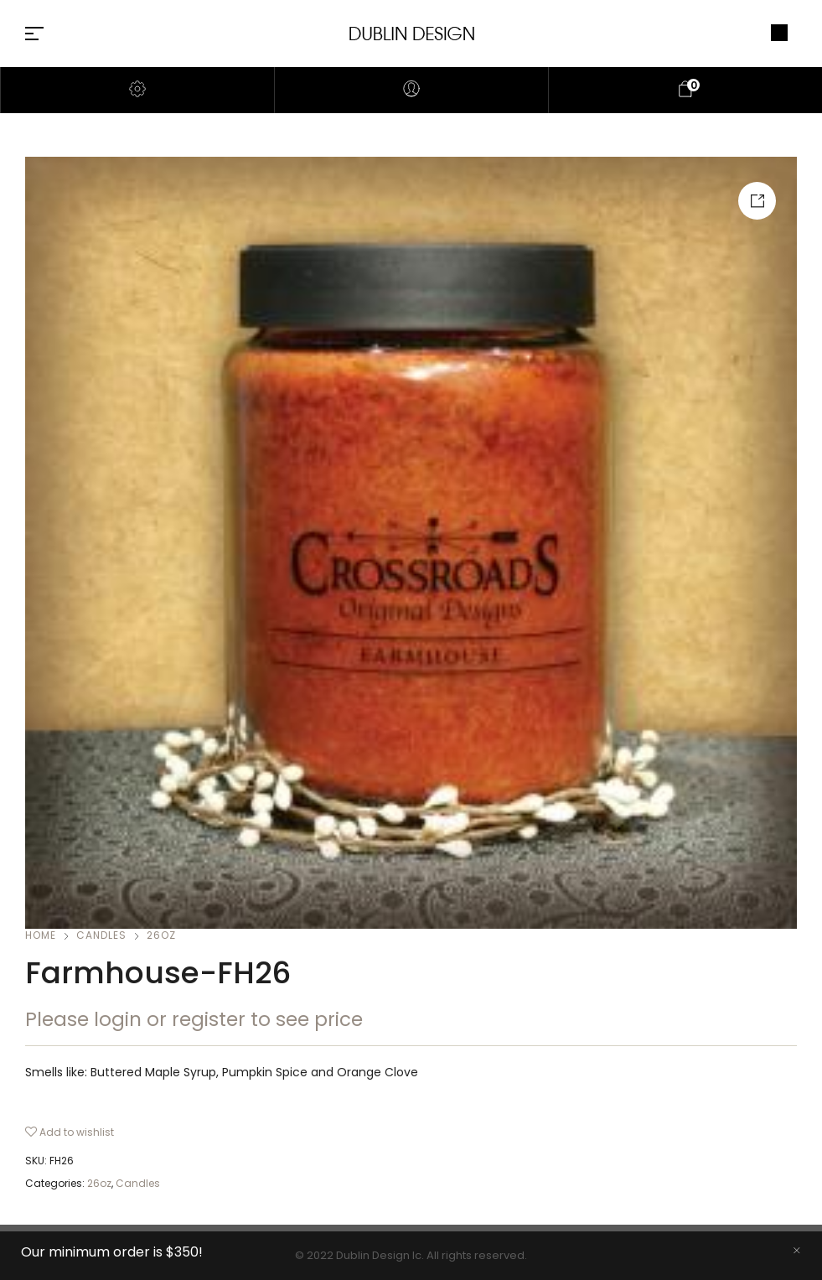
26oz (161, 935)
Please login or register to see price (194, 1019)
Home (40, 935)
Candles (101, 935)
